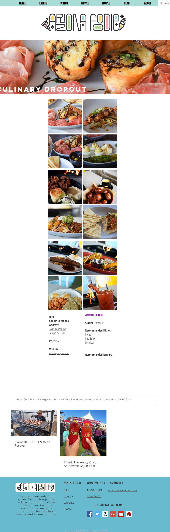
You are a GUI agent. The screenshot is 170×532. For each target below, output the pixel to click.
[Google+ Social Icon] (113, 514)
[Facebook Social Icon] (89, 514)
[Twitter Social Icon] (97, 514)
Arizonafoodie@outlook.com (122, 490)
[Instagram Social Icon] (105, 514)
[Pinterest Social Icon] (129, 514)
